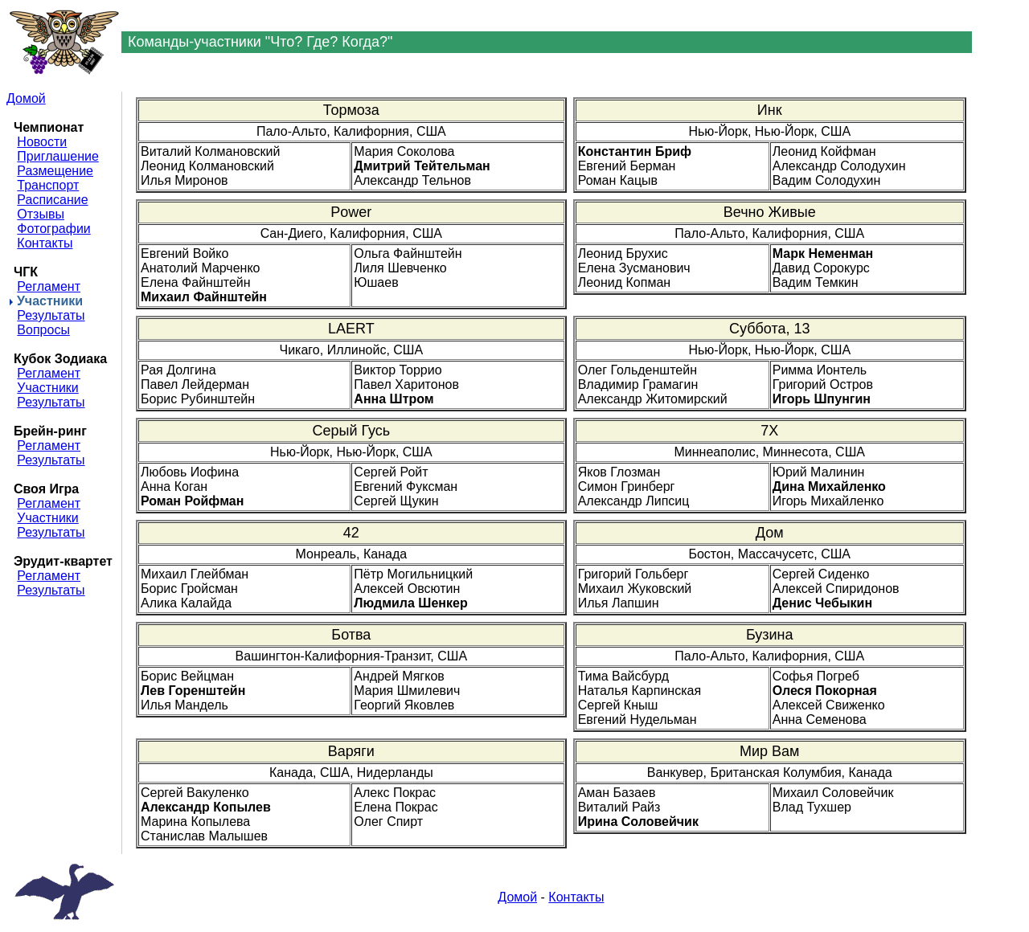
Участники (47, 387)
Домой (26, 98)
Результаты (50, 315)
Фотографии (53, 228)
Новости (42, 142)
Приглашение (57, 156)
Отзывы (40, 214)
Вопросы (43, 330)
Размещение (55, 171)
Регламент (48, 286)
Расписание (52, 199)
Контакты (44, 243)
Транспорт (48, 185)
